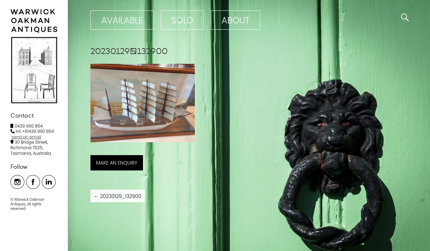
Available (122, 20)
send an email (26, 137)
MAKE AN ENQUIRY (116, 162)
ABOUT (235, 20)
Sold (182, 20)
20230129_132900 (117, 196)
